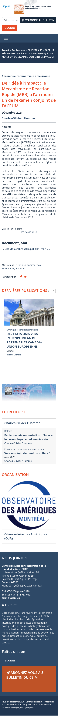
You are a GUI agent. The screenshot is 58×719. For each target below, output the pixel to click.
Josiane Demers (14, 354)
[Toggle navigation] (6, 38)
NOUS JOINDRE (15, 557)
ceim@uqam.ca (11, 598)
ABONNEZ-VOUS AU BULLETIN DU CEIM (24, 675)
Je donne (9, 660)
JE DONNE (9, 27)
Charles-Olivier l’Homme (18, 118)
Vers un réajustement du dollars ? (27, 453)
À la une (20, 268)
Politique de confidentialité (39, 704)
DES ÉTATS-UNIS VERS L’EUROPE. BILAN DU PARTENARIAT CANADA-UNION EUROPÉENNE (24, 340)
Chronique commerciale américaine (26, 76)
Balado (8, 431)
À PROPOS (10, 604)
